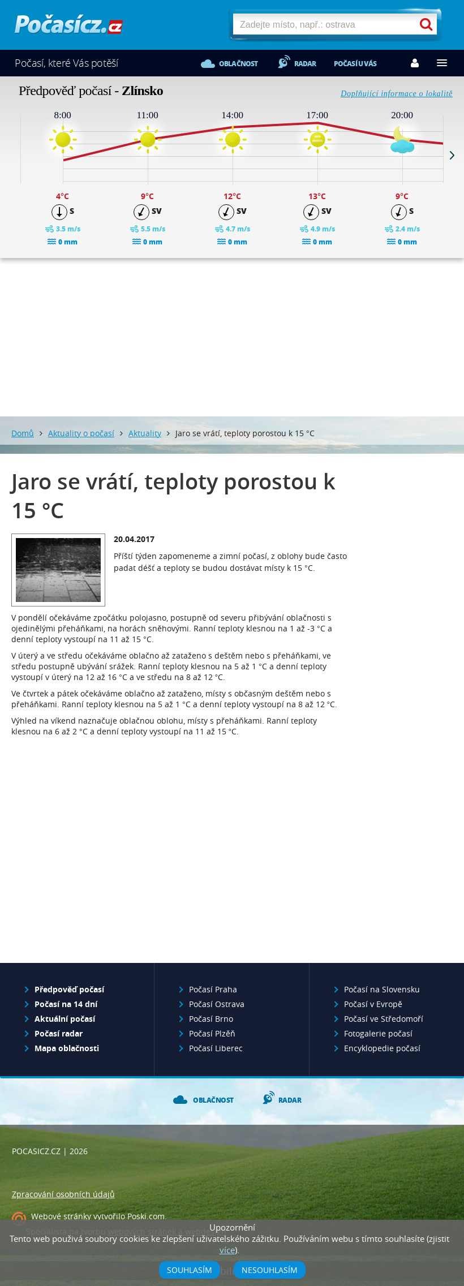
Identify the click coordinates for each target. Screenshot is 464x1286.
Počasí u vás (355, 63)
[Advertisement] (232, 337)
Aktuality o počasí (81, 433)
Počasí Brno (211, 1018)
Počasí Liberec (216, 1048)
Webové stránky (61, 1216)
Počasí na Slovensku (382, 989)
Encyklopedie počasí (382, 1048)
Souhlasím (189, 1270)
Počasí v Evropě (373, 1004)
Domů (22, 433)
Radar (305, 63)
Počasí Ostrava (216, 1004)
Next (452, 155)
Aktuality (144, 433)
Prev (11, 155)
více (227, 1249)
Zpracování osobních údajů (63, 1194)
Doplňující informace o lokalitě (397, 93)
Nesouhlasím (270, 1270)
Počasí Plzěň (212, 1033)
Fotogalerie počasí (378, 1033)
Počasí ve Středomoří (383, 1018)
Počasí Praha (213, 989)
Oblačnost (238, 63)
